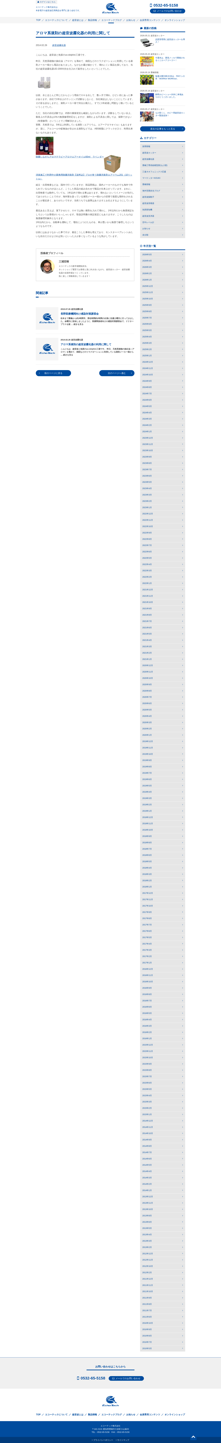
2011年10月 (147, 1291)
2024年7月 (147, 393)
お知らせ (130, 20)
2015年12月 (147, 1045)
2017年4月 (147, 944)
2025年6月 (147, 324)
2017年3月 (147, 950)
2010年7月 (147, 1342)
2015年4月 (147, 1095)
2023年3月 (147, 495)
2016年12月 (147, 969)
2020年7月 (147, 697)
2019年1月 (147, 811)
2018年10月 (147, 830)
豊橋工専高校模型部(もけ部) (154, 165)
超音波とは (77, 20)
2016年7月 (147, 1000)
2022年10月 (147, 526)
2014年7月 (147, 1152)
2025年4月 (147, 337)
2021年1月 (147, 659)
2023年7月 (147, 469)
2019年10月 (147, 754)
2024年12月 (147, 362)
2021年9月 (147, 608)
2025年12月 (147, 286)
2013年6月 (147, 1222)
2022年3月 (147, 570)
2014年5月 (147, 1165)
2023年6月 (147, 476)
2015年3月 (147, 1102)
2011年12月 (147, 1279)
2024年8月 (147, 387)
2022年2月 (147, 577)
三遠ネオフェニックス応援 (154, 172)
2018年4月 (147, 868)
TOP (38, 20)
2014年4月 (147, 1171)
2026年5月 (147, 254)
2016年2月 (147, 1032)
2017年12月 (147, 893)
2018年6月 (147, 855)
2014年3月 (147, 1178)
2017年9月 (147, 912)
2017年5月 (147, 937)
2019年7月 (147, 773)
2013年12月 (147, 1196)
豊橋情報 (146, 184)
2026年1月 (147, 280)
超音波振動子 (148, 197)
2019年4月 (147, 792)
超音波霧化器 (59, 45)
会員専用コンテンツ (150, 20)
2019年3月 (147, 798)
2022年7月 (147, 545)
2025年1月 (147, 355)
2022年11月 (147, 520)
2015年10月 (147, 1057)
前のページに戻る (53, 373)
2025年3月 (147, 343)
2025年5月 (147, 330)
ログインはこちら (46, 2)
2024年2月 (147, 425)
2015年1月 (147, 1114)
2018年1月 (147, 887)
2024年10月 (147, 374)
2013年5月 (147, 1228)
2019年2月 (147, 804)
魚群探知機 (147, 209)
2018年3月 (147, 874)
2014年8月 (147, 1146)
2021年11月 (147, 596)
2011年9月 (147, 1298)
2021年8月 (147, 615)
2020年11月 (147, 672)
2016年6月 (147, 1007)
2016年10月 (147, 981)
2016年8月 (147, 994)
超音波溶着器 (148, 203)
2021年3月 (147, 646)
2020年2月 (147, 728)
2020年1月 (147, 735)
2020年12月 (147, 665)
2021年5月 (147, 634)
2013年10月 (147, 1209)
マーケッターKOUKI (151, 178)
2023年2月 (147, 501)
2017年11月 (147, 899)
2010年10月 (147, 1323)
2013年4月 (147, 1234)
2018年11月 (147, 823)
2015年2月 (147, 1108)
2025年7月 (147, 318)
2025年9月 (147, 305)
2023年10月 (147, 450)
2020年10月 (147, 678)
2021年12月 (147, 589)
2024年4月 (147, 412)
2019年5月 (147, 786)
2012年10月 (147, 1266)
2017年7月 (147, 925)
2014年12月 (147, 1121)
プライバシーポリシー (103, 1440)
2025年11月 (147, 292)
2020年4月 (147, 716)
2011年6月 (147, 1317)
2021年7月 (147, 621)
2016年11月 (147, 975)
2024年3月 (147, 419)
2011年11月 (147, 1285)
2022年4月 (147, 564)
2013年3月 (147, 1241)
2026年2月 (147, 273)
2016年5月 (147, 1013)
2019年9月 (147, 760)
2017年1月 (147, 963)
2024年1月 (147, 431)
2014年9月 (147, 1140)
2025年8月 (147, 311)
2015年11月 (147, 1051)
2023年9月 (147, 457)
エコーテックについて (56, 20)
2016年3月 (147, 1026)
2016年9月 (147, 988)
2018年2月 (147, 880)
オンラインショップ (175, 20)
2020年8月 (147, 691)
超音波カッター (149, 153)
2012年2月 (147, 1272)
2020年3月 (147, 722)
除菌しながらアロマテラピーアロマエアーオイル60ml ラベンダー (70, 157)
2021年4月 (147, 640)
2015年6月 (147, 1083)
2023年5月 (147, 482)
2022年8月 (147, 539)
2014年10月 (147, 1133)
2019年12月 (147, 741)
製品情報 (92, 20)
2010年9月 (147, 1329)
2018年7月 (147, 849)
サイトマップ (123, 1440)
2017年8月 (147, 918)
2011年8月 (147, 1304)
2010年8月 (147, 1336)
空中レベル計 (148, 222)
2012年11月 (147, 1260)
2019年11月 (147, 748)
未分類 (145, 235)
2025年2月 (147, 349)
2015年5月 (147, 1089)
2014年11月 (147, 1127)
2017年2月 (147, 956)
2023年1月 (147, 507)
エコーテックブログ (111, 20)
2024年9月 (147, 381)
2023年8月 (147, 463)
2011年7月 (147, 1310)
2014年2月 (147, 1184)
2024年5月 (147, 406)
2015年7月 (147, 1076)
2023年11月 (147, 444)
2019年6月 (147, 779)
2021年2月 (147, 653)
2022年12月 (147, 514)
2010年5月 (147, 1348)
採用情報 (146, 146)
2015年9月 (147, 1064)
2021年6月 (147, 627)
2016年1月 (147, 1038)
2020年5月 (147, 710)
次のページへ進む (117, 373)
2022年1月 (147, 583)
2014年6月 (147, 1159)
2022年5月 (147, 558)
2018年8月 (147, 842)
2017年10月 (147, 906)
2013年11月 (147, 1203)
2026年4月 (147, 261)
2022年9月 (147, 533)
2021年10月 (147, 602)
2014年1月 (147, 1190)
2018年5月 (147, 861)
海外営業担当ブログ (151, 191)
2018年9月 (147, 836)
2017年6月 (147, 931)
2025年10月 (147, 299)
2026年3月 (147, 267)
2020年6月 (147, 703)
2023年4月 (147, 488)
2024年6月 (147, 400)
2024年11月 (147, 368)
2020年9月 (147, 684)
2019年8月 (147, 766)
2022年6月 (147, 551)
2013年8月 (147, 1215)
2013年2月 (147, 1247)
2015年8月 (147, 1070)
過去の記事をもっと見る (162, 129)
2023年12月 (147, 438)
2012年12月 (147, 1253)
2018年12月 (147, 817)
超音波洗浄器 (148, 216)
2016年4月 (147, 1019)
